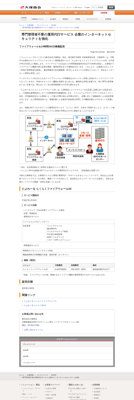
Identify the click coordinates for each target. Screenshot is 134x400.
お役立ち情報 (51, 388)
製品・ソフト (27, 394)
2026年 (26, 350)
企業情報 (103, 13)
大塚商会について (37, 19)
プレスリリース (29, 344)
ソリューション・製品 (39, 13)
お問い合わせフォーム (33, 330)
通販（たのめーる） (82, 13)
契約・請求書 (51, 395)
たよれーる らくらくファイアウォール (40, 301)
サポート (55, 7)
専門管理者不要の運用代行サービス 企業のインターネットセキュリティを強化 (50, 377)
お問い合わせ (78, 7)
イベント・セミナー (66, 7)
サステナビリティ (92, 19)
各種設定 (49, 398)
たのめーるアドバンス (78, 394)
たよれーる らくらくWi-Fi (35, 305)
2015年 (53, 375)
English (87, 7)
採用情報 (108, 19)
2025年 (26, 356)
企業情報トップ (24, 19)
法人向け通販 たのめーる (78, 390)
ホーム (24, 13)
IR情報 (77, 19)
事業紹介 (66, 19)
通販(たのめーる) (75, 385)
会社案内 (53, 19)
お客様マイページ (61, 13)
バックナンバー (29, 363)
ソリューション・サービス (31, 390)
